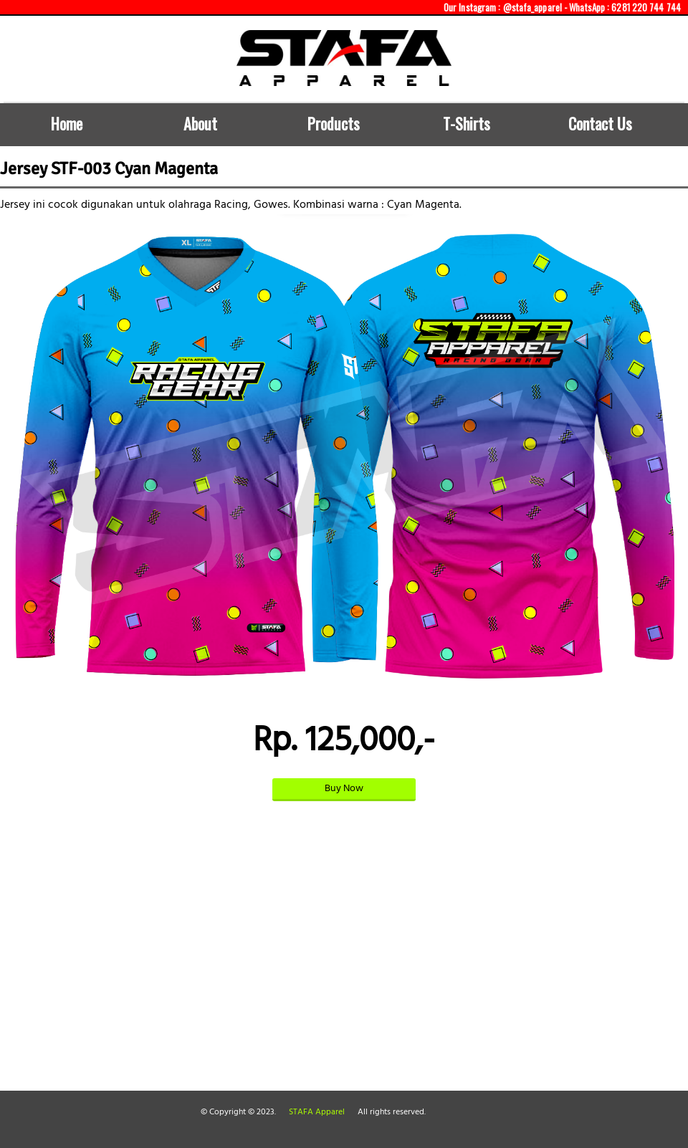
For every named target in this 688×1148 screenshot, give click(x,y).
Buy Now (344, 788)
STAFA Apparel (317, 1112)
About (200, 123)
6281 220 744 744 (646, 7)
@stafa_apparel (532, 7)
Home (66, 123)
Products (333, 123)
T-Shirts (466, 123)
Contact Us (600, 123)
